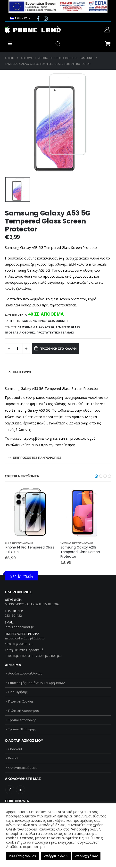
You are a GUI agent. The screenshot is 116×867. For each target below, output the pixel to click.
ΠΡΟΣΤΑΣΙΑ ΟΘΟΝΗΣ (53, 321)
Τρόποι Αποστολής (22, 720)
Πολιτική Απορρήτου (23, 710)
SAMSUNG (29, 321)
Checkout (15, 749)
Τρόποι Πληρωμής (21, 729)
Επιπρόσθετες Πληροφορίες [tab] (37, 457)
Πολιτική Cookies (21, 701)
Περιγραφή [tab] (22, 372)
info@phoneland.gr (19, 627)
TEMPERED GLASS (68, 327)
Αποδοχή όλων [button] (86, 856)
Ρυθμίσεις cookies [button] (22, 856)
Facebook (9, 789)
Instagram (20, 789)
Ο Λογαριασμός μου (23, 767)
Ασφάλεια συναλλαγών (25, 673)
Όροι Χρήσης (17, 692)
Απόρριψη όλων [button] (56, 856)
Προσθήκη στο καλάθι (58, 348)
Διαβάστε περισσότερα (25, 846)
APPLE (8, 543)
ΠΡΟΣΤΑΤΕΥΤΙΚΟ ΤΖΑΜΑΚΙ (55, 332)
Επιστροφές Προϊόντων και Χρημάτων (36, 683)
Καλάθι (13, 758)
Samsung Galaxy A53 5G (36, 327)
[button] (96, 476)
